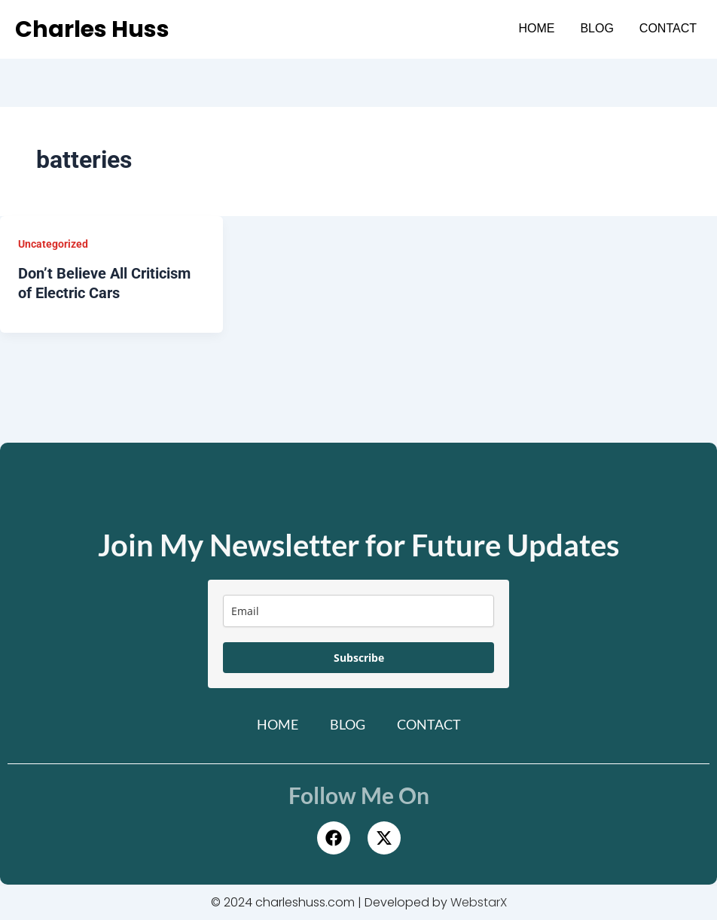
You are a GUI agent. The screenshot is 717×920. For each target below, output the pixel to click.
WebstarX (478, 902)
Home (536, 28)
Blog (596, 28)
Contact (668, 28)
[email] (358, 611)
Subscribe (359, 657)
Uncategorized (53, 244)
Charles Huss (92, 29)
